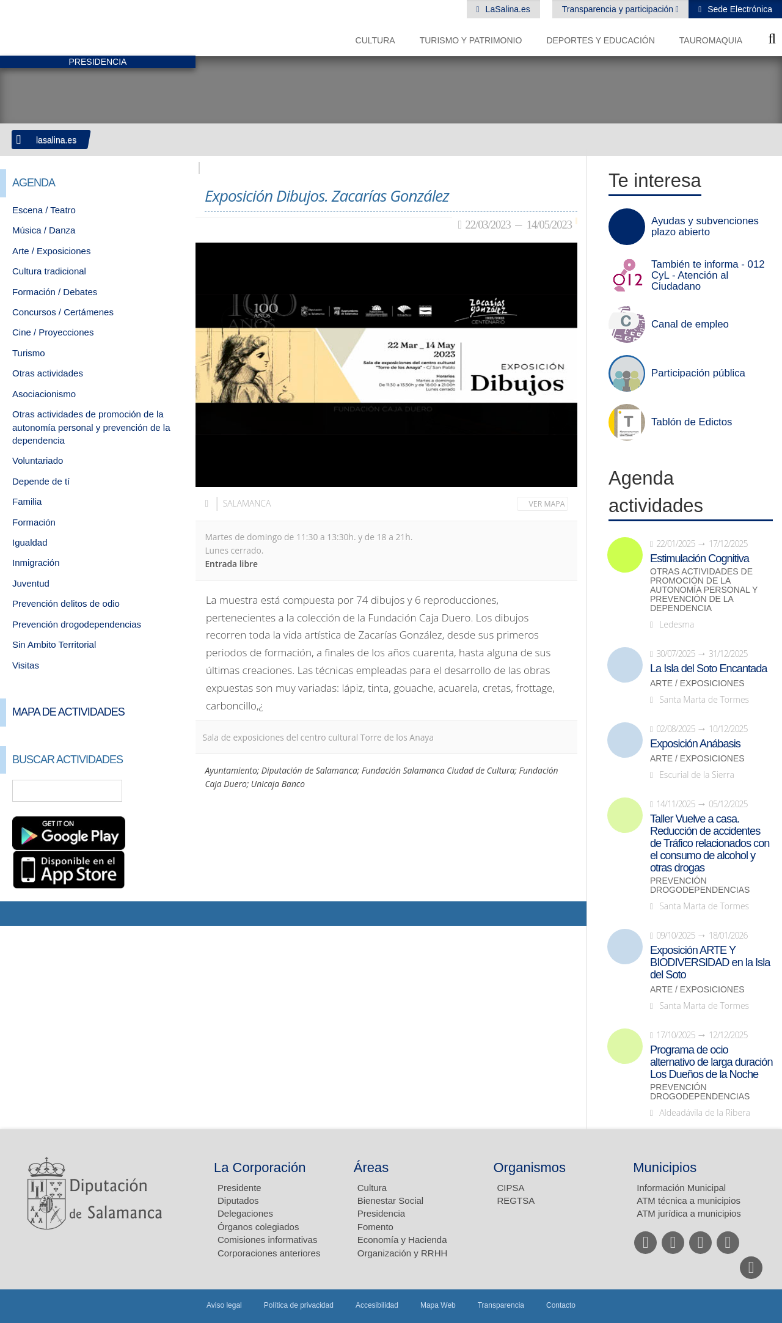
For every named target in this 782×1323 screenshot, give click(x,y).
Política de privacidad (299, 1305)
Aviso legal (224, 1305)
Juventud (30, 583)
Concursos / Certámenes (63, 312)
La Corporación (259, 1167)
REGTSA (516, 1200)
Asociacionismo (44, 394)
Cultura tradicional (49, 271)
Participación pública (698, 373)
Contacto (561, 1305)
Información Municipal (681, 1187)
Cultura (375, 40)
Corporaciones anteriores (268, 1253)
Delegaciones (245, 1213)
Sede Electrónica (738, 9)
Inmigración (36, 562)
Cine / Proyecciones (52, 332)
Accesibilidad (377, 1305)
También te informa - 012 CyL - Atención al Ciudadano (708, 275)
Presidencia (381, 1213)
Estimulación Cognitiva (699, 558)
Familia (27, 501)
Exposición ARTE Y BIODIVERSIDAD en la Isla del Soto (710, 962)
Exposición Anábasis (695, 744)
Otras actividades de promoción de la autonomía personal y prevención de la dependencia (91, 427)
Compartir (15, 913)
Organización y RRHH (402, 1253)
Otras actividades (47, 373)
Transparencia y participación (619, 9)
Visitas (25, 665)
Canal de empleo (690, 324)
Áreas (371, 1167)
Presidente (239, 1187)
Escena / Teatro (44, 210)
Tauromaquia (710, 40)
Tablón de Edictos (691, 422)
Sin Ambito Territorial (54, 644)
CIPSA (511, 1187)
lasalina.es (56, 140)
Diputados (238, 1200)
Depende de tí (41, 481)
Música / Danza (43, 230)
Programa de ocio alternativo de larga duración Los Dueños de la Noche (711, 1062)
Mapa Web (438, 1305)
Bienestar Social (390, 1200)
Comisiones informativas (267, 1239)
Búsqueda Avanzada (168, 791)
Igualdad (30, 542)
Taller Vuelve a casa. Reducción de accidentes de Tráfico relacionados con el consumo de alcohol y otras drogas (709, 843)
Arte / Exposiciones (51, 251)
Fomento (375, 1227)
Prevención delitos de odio (66, 603)
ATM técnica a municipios (688, 1200)
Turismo (28, 353)
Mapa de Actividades (68, 712)
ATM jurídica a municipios (689, 1213)
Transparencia (501, 1305)
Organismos (530, 1167)
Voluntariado (37, 460)
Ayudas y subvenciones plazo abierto (705, 227)
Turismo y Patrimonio (471, 40)
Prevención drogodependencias (76, 624)
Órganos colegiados (258, 1227)
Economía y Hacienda (402, 1239)
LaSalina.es (506, 9)
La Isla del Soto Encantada (708, 668)
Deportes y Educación (600, 40)
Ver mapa (547, 504)
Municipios (664, 1167)
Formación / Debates (54, 292)
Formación (34, 522)
